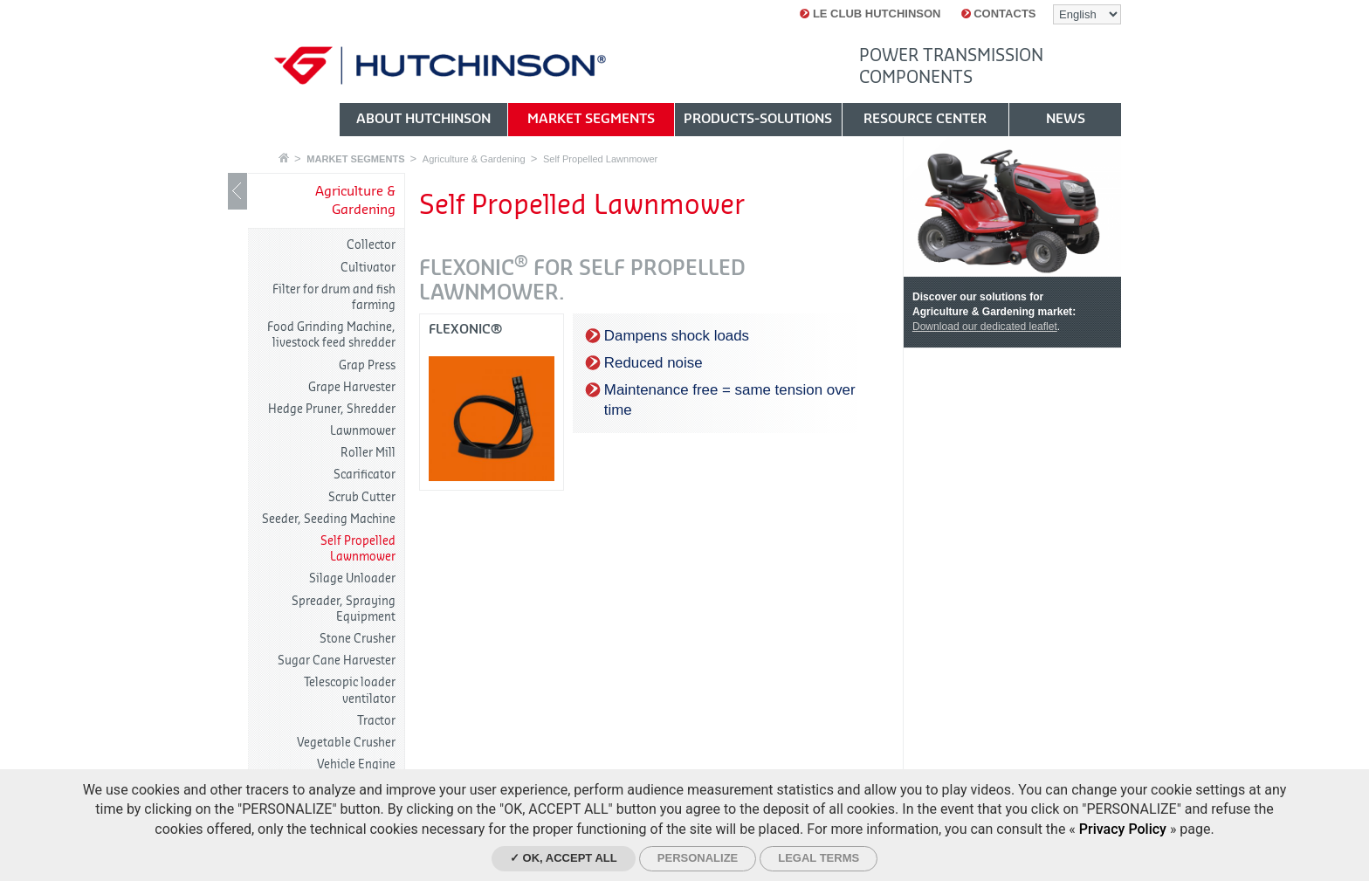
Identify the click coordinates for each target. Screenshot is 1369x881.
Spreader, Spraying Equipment (344, 609)
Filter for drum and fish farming (334, 297)
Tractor (376, 720)
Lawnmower (363, 431)
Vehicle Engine (356, 764)
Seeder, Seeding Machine (329, 519)
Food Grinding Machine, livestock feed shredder (331, 334)
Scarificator (365, 474)
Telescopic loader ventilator (350, 690)
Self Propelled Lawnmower (600, 159)
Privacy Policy (1122, 829)
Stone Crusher (358, 638)
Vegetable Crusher (346, 742)
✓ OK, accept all (563, 857)
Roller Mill (368, 452)
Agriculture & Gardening (474, 159)
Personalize (697, 857)
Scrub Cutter (362, 497)
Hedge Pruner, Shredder (332, 409)
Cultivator (368, 267)
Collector (371, 245)
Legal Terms (818, 857)
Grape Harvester (352, 387)
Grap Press (367, 365)
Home (284, 157)
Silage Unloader (352, 578)
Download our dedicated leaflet (984, 326)
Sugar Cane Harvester (337, 660)
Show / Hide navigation (237, 191)
